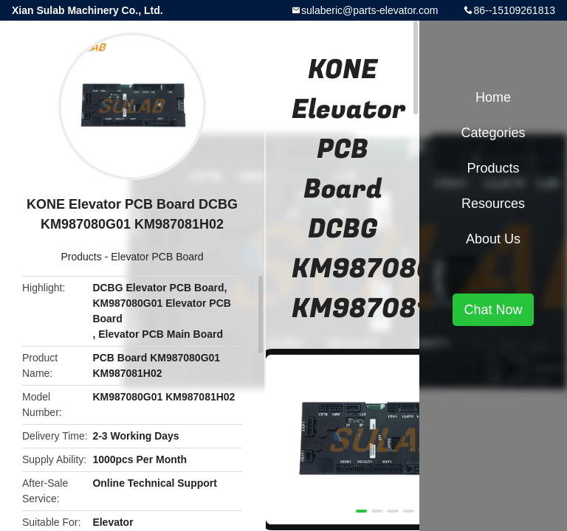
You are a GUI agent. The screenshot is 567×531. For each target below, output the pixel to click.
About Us (493, 239)
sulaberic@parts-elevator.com (369, 10)
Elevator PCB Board (157, 257)
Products (81, 257)
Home (493, 97)
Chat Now (493, 309)
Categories (493, 132)
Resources (493, 203)
